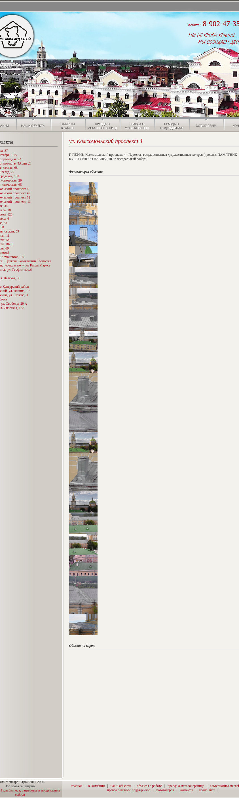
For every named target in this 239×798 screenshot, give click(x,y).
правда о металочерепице (186, 786)
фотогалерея (165, 790)
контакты (186, 790)
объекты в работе (149, 786)
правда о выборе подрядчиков (128, 790)
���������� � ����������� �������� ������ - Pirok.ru (162, 795)
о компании (96, 786)
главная (77, 786)
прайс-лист (207, 790)
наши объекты (121, 786)
